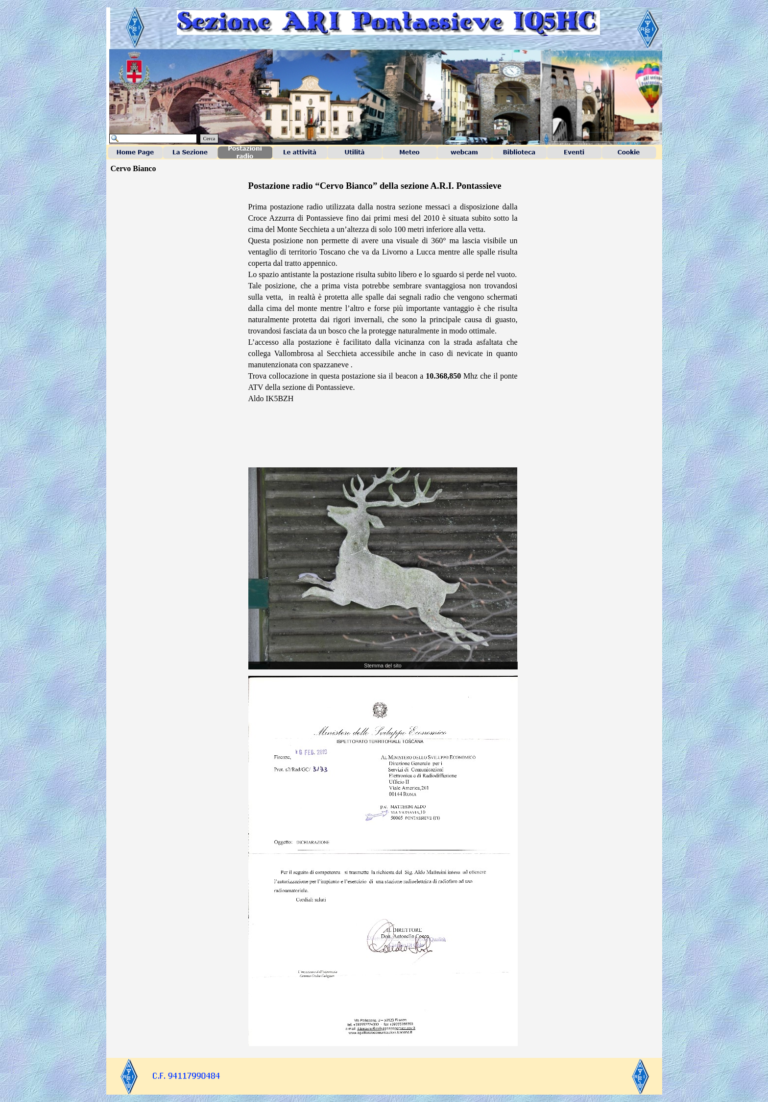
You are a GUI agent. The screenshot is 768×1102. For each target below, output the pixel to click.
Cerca (209, 138)
